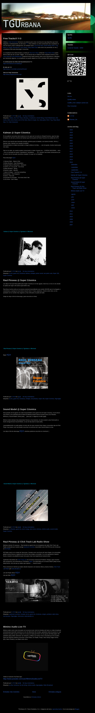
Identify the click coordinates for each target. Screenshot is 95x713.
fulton (8, 120)
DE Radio (7, 549)
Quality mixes (71, 99)
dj (9, 685)
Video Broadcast (48, 685)
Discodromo (16, 47)
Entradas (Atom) (36, 697)
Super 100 (56, 273)
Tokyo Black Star (32, 47)
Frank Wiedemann (16, 56)
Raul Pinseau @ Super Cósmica (19, 280)
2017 (71, 151)
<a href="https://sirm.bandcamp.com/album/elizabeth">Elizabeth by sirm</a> (77, 85)
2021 (71, 140)
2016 (71, 154)
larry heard (14, 120)
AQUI (13, 157)
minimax (38, 529)
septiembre (74, 170)
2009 (71, 219)
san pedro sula (48, 273)
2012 (71, 211)
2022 (71, 138)
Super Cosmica (7, 275)
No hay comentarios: (29, 116)
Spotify (69, 38)
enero (73, 208)
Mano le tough (32, 120)
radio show (55, 614)
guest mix (16, 273)
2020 (71, 143)
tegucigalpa (39, 685)
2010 (71, 216)
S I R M (71, 116)
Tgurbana (23, 231)
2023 (71, 135)
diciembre (74, 164)
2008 (71, 222)
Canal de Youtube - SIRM (75, 48)
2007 (71, 225)
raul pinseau (34, 398)
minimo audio (45, 529)
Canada (22, 614)
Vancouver (21, 616)
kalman (28, 273)
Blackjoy (26, 118)
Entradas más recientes (11, 692)
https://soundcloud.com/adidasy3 (12, 63)
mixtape (32, 273)
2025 (71, 130)
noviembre (74, 167)
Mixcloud (30, 231)
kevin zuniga (25, 529)
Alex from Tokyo (34, 53)
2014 (71, 159)
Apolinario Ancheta (29, 547)
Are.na (69, 96)
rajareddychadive (57, 709)
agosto (73, 194)
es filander (12, 529)
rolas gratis (42, 120)
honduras (22, 273)
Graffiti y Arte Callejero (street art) (77, 103)
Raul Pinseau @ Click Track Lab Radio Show (26, 541)
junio (73, 199)
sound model (54, 529)
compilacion (32, 118)
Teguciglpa (58, 398)
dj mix (11, 273)
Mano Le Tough (7, 47)
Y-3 (27, 43)
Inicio (34, 692)
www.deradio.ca (16, 568)
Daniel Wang (47, 45)
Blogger (77, 709)
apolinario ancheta (14, 614)
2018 (71, 149)
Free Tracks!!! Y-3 (12, 38)
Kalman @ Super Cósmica (16, 132)
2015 (71, 157)
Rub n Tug (55, 45)
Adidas (11, 118)
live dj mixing (23, 685)
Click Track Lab (22, 559)
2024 (71, 132)
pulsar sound (39, 273)
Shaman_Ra (73, 119)
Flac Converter (72, 106)
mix (38, 120)
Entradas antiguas (55, 692)
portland (49, 614)
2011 (71, 214)
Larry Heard (23, 47)
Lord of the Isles (38, 45)
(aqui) (30, 561)
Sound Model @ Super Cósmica (19, 409)
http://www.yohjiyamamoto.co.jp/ (12, 74)
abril (72, 205)
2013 (71, 162)
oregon (44, 614)
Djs (12, 685)
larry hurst (33, 529)
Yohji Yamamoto (13, 42)
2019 (71, 146)
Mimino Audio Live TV (14, 627)
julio (72, 197)
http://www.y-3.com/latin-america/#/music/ (15, 69)
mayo (73, 202)
